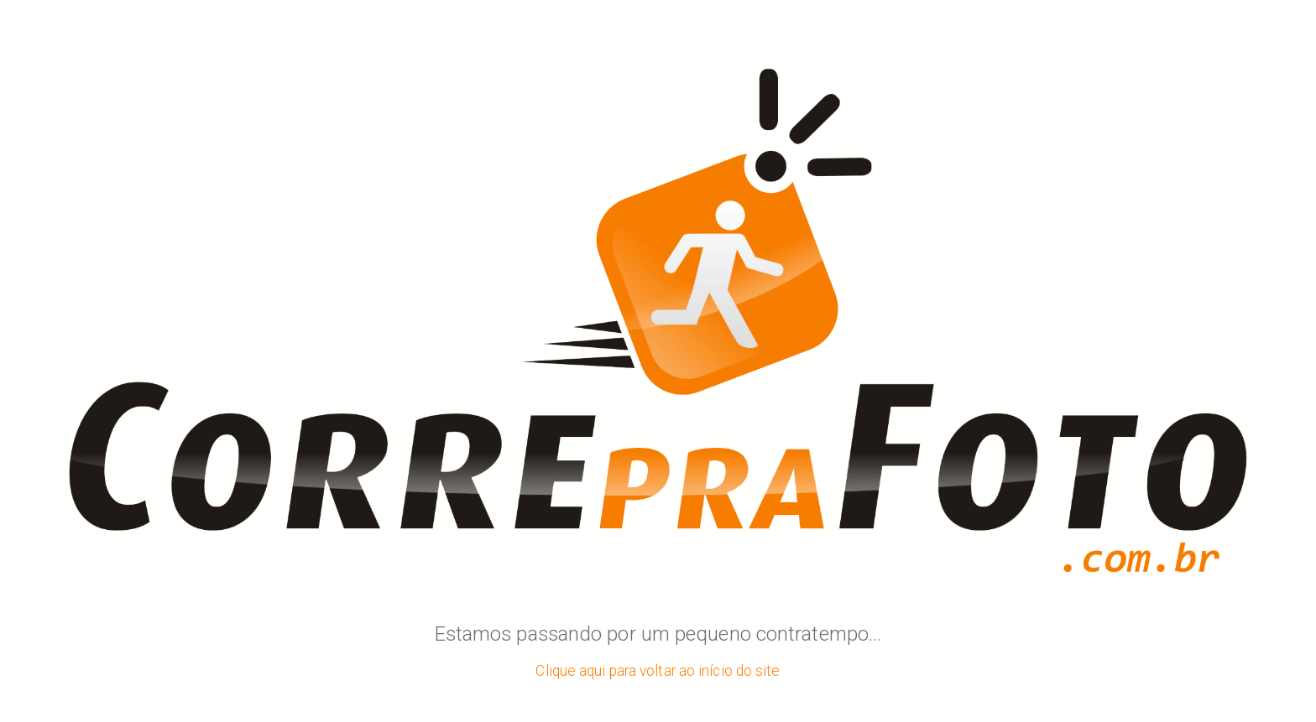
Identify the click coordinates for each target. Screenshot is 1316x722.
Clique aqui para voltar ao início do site (657, 670)
